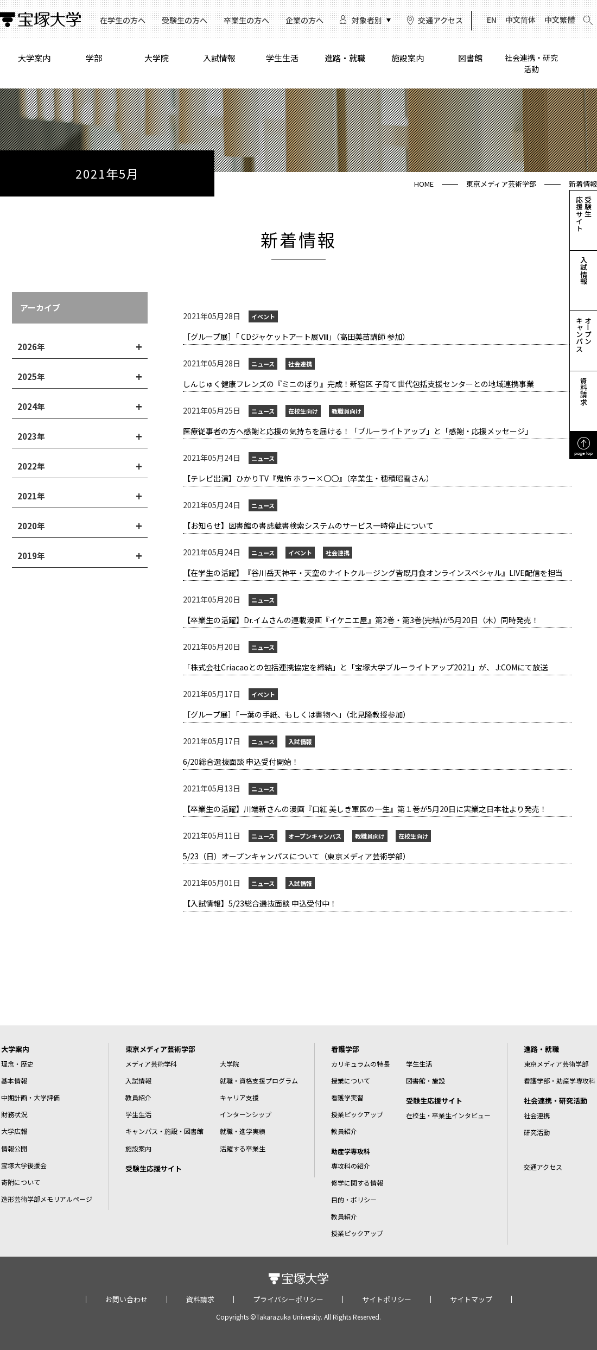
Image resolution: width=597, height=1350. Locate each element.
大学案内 (34, 58)
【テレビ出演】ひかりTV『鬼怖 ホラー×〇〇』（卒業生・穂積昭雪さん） (308, 478)
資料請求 (200, 1299)
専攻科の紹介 (350, 1165)
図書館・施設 (425, 1080)
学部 (94, 58)
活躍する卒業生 (242, 1148)
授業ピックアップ (357, 1114)
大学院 (156, 58)
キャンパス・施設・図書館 (164, 1131)
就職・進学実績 (242, 1131)
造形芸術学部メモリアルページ (46, 1198)
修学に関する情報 (357, 1182)
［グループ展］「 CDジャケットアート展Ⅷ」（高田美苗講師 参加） (296, 336)
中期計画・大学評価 (30, 1097)
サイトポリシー (386, 1299)
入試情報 (219, 58)
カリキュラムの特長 (360, 1063)
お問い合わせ (126, 1299)
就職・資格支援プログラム (259, 1080)
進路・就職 (345, 58)
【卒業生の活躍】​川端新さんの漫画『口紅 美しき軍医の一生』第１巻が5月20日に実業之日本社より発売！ (365, 808)
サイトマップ (471, 1299)
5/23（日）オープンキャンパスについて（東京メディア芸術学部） (296, 856)
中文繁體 (559, 19)
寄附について (20, 1182)
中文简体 (520, 19)
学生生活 (282, 58)
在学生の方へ (122, 20)
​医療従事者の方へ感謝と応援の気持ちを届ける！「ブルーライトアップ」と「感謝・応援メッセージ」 (357, 431)
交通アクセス (440, 20)
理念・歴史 (17, 1063)
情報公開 (14, 1148)
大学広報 (14, 1131)
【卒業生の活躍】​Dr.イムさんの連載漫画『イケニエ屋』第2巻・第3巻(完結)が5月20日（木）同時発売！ (361, 619)
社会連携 (537, 1115)
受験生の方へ (184, 20)
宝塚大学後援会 (24, 1165)
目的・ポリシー (354, 1199)
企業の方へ (304, 20)
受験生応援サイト (153, 1168)
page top (583, 453)
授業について (350, 1080)
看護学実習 (347, 1097)
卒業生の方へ (246, 20)
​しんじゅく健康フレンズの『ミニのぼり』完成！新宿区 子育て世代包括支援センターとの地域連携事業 (358, 383)
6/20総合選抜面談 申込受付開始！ (241, 761)
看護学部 (345, 1049)
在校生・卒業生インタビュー (448, 1115)
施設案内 (407, 58)
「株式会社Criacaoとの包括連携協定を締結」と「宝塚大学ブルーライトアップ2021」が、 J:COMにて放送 (365, 667)
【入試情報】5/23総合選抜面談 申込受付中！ (260, 903)
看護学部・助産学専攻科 (559, 1080)
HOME (424, 184)
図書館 (470, 58)
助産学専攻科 (350, 1151)
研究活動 (537, 1132)
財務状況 (14, 1114)
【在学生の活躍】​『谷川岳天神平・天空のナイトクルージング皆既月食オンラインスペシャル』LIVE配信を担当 (373, 572)
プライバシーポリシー (288, 1299)
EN (492, 19)
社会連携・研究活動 (531, 63)
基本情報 (14, 1080)
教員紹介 (138, 1097)
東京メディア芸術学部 (501, 184)
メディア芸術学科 (151, 1063)
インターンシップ (245, 1114)
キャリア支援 (239, 1097)
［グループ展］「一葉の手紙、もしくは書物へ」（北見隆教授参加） (298, 714)
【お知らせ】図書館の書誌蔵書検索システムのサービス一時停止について (308, 525)
